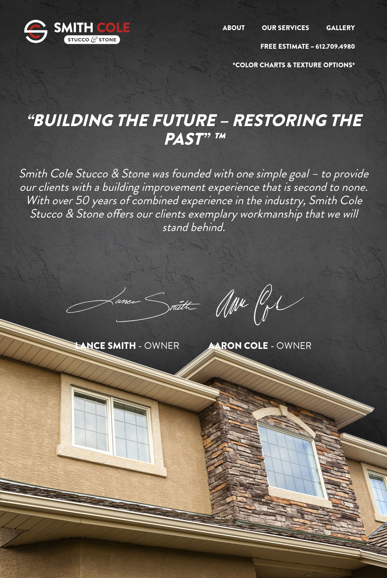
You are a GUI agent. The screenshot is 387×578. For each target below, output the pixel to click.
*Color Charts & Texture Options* (294, 65)
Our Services (285, 28)
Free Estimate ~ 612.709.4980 (307, 46)
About (234, 28)
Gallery (340, 28)
